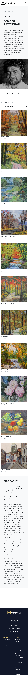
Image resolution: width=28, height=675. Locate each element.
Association (17, 641)
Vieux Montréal (6, 469)
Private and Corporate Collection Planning (19, 671)
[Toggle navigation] (25, 3)
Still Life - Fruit (6, 436)
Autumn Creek (5, 136)
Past (4, 652)
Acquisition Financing (17, 654)
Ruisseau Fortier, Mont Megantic (12, 270)
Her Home (4, 203)
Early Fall (4, 170)
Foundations (18, 639)
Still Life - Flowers (7, 403)
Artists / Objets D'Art (12, 9)
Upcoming (5, 650)
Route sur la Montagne (8, 236)
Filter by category (7, 106)
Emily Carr (5, 643)
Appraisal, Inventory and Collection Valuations (19, 662)
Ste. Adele (4, 370)
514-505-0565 (14, 625)
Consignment (18, 652)
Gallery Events (6, 645)
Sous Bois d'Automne (7, 303)
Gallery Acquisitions (19, 650)
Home (5, 9)
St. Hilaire (4, 336)
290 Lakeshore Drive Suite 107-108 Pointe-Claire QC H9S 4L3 (14, 619)
